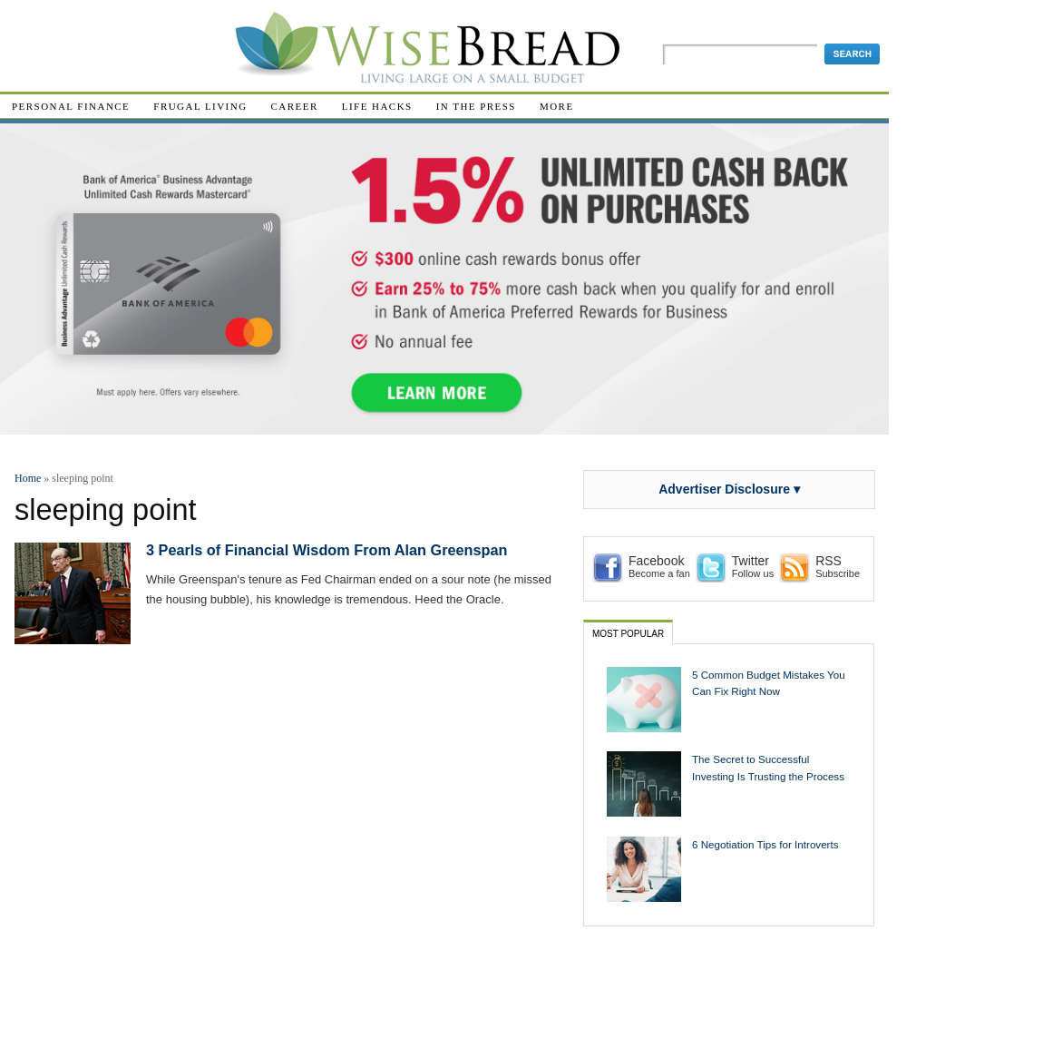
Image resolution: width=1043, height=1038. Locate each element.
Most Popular (628, 634)
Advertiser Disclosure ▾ (729, 489)
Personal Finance (71, 106)
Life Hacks (377, 106)
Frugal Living (200, 106)
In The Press (476, 106)
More (557, 106)
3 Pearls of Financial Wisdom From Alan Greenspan (326, 550)
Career (294, 106)
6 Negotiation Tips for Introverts (765, 844)
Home (28, 478)
